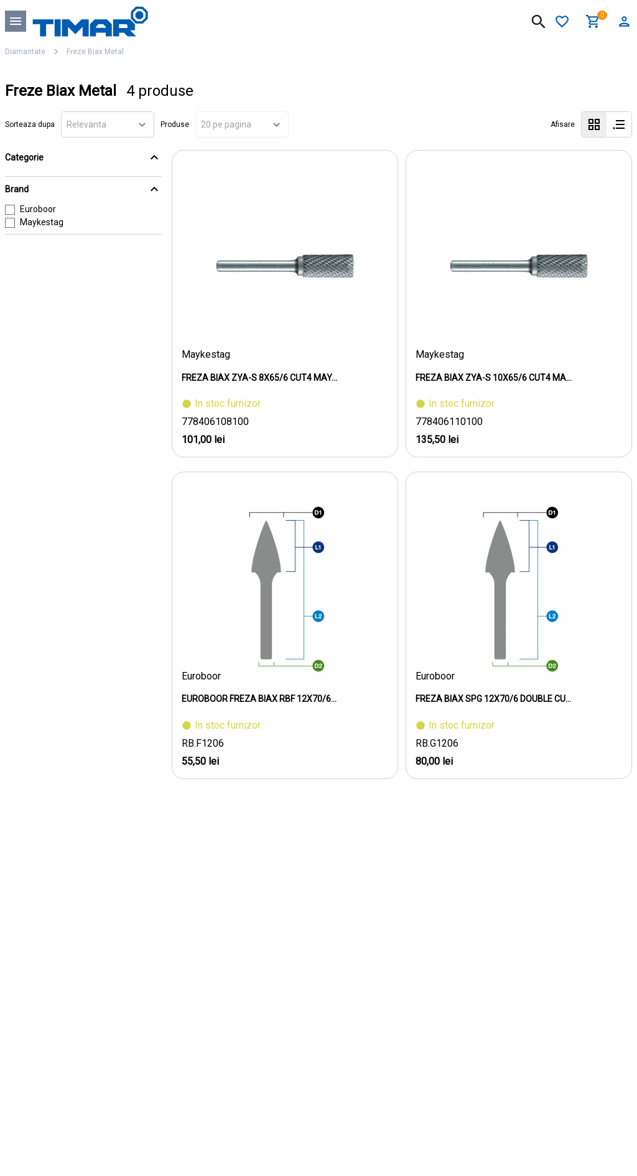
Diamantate (25, 51)
